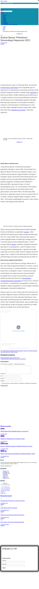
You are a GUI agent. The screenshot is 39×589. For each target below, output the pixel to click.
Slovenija (5, 15)
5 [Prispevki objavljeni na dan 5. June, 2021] (7, 487)
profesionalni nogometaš (9, 88)
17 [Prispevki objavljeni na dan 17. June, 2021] (5, 490)
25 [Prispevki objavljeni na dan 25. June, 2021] (6, 492)
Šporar (14, 244)
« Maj (2, 494)
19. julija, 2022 (4, 435)
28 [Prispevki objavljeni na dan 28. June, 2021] (1, 493)
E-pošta (3, 380)
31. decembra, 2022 (5, 511)
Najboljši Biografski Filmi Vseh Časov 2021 (10, 357)
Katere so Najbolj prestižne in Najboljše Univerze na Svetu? (16, 448)
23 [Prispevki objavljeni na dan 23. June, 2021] (3, 492)
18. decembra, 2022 (5, 519)
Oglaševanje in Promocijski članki (10, 24)
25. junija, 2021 (4, 42)
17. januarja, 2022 (4, 450)
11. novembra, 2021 (5, 457)
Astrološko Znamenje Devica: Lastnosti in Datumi (13, 502)
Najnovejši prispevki (6, 497)
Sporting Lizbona (14, 352)
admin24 (2, 43)
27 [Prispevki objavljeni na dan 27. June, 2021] (9, 492)
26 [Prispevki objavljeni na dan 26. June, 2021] (7, 492)
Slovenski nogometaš (32, 350)
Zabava (4, 19)
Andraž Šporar (6, 350)
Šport (4, 18)
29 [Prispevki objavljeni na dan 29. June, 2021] (2, 493)
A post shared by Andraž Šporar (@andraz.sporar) (18, 348)
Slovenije (33, 92)
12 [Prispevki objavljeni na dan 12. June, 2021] (7, 489)
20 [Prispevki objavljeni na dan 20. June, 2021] (9, 490)
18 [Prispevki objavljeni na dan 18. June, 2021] (6, 490)
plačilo (26, 232)
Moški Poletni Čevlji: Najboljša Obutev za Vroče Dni (14, 433)
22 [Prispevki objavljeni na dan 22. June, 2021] (2, 492)
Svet (4, 16)
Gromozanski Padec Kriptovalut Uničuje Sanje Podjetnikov (13, 358)
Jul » (5, 494)
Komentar (3, 375)
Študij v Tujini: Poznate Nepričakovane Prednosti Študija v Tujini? (18, 455)
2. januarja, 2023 (4, 504)
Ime (2, 377)
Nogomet (25, 350)
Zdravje (4, 17)
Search (2, 10)
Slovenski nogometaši (5, 352)
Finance (5, 20)
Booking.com (19, 33)
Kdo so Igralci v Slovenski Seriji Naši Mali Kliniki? (12, 523)
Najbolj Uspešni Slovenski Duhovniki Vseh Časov (12, 516)
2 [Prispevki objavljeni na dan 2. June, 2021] (3, 487)
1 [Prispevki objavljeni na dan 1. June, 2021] (2, 487)
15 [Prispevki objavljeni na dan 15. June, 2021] (2, 490)
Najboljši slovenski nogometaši (16, 350)
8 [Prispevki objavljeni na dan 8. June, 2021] (2, 489)
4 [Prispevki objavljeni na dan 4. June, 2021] (6, 487)
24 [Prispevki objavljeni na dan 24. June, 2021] (5, 492)
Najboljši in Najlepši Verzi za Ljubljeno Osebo (13, 440)
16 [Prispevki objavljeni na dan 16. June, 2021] (3, 490)
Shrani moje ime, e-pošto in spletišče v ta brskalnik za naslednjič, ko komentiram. (19, 384)
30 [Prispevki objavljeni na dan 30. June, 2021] (3, 493)
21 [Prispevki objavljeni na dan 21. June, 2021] (1, 492)
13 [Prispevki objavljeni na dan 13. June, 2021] (9, 489)
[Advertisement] (18, 54)
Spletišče (2, 382)
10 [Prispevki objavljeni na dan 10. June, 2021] (5, 489)
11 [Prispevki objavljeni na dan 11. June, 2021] (6, 489)
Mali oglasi (5, 23)
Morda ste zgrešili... (6, 427)
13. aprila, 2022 (4, 442)
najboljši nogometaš (18, 110)
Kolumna (5, 22)
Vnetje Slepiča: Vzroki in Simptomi (9, 509)
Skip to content (4, 1)
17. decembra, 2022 (5, 526)
